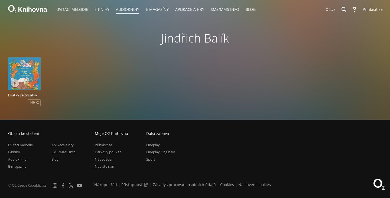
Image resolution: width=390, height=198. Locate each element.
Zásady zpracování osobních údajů (184, 184)
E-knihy (14, 152)
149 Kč (34, 102)
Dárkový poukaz (108, 152)
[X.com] (71, 185)
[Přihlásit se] (371, 9)
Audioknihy (17, 159)
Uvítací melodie (20, 144)
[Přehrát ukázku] (15, 83)
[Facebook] (63, 185)
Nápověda (103, 159)
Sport (150, 159)
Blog (54, 159)
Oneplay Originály (160, 152)
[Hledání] (343, 9)
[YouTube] (79, 185)
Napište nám (105, 166)
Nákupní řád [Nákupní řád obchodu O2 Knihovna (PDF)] (105, 184)
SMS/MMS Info (63, 152)
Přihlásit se (103, 144)
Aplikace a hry (62, 144)
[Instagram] (55, 185)
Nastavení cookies (254, 184)
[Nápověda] (354, 9)
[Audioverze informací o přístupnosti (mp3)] (146, 184)
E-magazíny (17, 166)
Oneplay (153, 144)
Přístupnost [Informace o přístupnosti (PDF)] (131, 184)
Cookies (227, 184)
